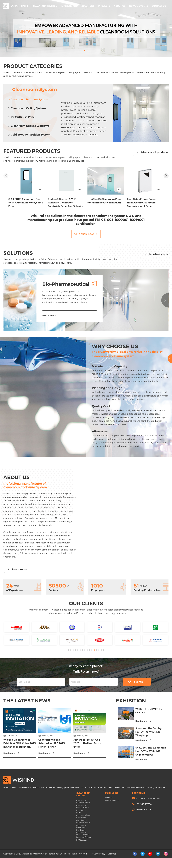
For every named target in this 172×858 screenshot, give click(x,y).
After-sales (93, 431)
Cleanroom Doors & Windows (28, 125)
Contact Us (159, 6)
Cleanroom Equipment (81, 826)
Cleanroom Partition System (28, 99)
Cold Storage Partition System (29, 134)
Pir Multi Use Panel (22, 117)
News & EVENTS (138, 6)
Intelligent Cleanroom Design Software (83, 832)
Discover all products (151, 152)
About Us (119, 6)
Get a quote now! (86, 233)
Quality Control (96, 406)
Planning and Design (100, 388)
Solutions (87, 6)
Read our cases (155, 254)
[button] (84, 50)
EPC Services (69, 6)
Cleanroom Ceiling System (27, 108)
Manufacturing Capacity (102, 366)
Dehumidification (83, 837)
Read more (55, 315)
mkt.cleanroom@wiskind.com (148, 798)
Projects (104, 6)
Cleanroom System (45, 6)
